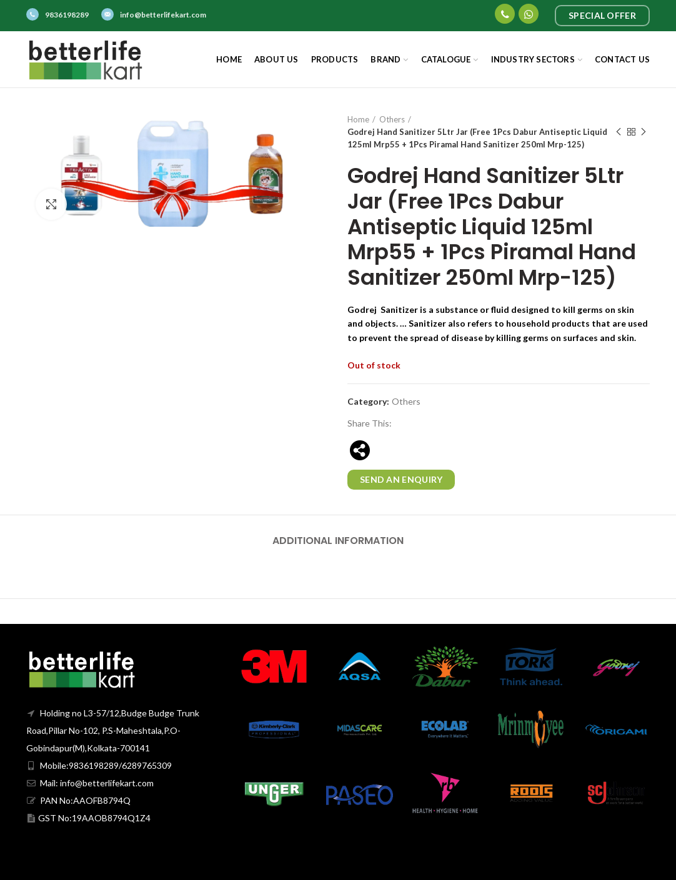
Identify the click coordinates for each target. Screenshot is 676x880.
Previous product (618, 132)
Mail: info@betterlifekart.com (90, 783)
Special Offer (602, 15)
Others (392, 119)
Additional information (338, 540)
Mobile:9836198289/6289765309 (99, 765)
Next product (643, 132)
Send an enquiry (401, 479)
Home (358, 119)
